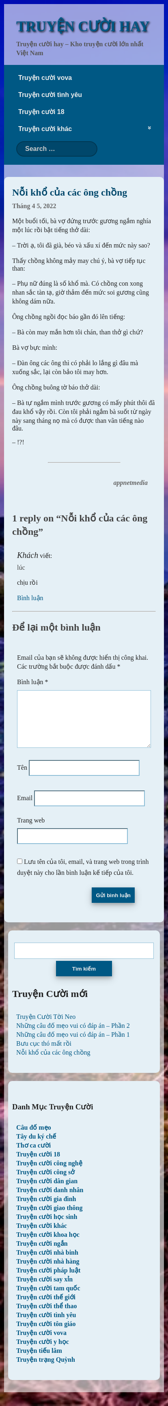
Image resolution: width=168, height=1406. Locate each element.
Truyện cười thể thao (46, 1315)
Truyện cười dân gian (47, 1190)
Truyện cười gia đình (46, 1208)
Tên (22, 777)
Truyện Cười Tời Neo (45, 1026)
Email (24, 807)
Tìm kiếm (84, 978)
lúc (21, 567)
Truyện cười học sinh (46, 1226)
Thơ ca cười (33, 1155)
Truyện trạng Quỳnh (45, 1369)
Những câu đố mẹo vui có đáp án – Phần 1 (73, 1044)
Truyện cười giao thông (49, 1217)
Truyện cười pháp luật (48, 1280)
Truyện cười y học (42, 1351)
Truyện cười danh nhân (49, 1199)
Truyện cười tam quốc (48, 1297)
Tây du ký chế (36, 1146)
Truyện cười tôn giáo (46, 1333)
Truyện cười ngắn (42, 1253)
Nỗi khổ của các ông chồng (53, 1062)
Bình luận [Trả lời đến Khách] (30, 597)
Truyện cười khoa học (48, 1244)
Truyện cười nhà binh (47, 1262)
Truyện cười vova (45, 77)
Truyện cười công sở (45, 1181)
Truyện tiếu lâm (39, 1360)
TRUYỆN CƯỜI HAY (82, 26)
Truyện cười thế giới (45, 1306)
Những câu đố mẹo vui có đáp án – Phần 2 (73, 1035)
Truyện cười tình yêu (50, 94)
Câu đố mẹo (33, 1137)
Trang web (31, 830)
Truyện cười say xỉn (44, 1288)
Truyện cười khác (45, 128)
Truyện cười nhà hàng (48, 1271)
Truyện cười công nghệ (49, 1172)
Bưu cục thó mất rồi (43, 1053)
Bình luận (32, 681)
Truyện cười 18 (41, 111)
